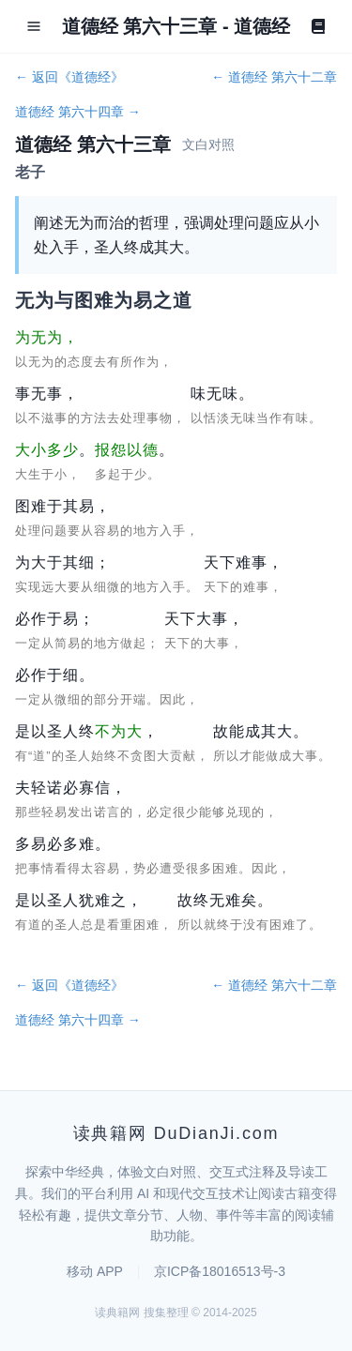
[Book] (318, 26)
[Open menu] (34, 26)
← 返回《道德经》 (69, 76)
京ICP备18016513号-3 (219, 1271)
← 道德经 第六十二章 (274, 76)
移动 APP (95, 1271)
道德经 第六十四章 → (78, 111)
